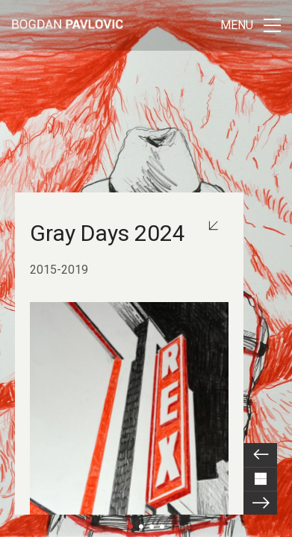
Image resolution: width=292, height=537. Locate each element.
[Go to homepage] (67, 25)
